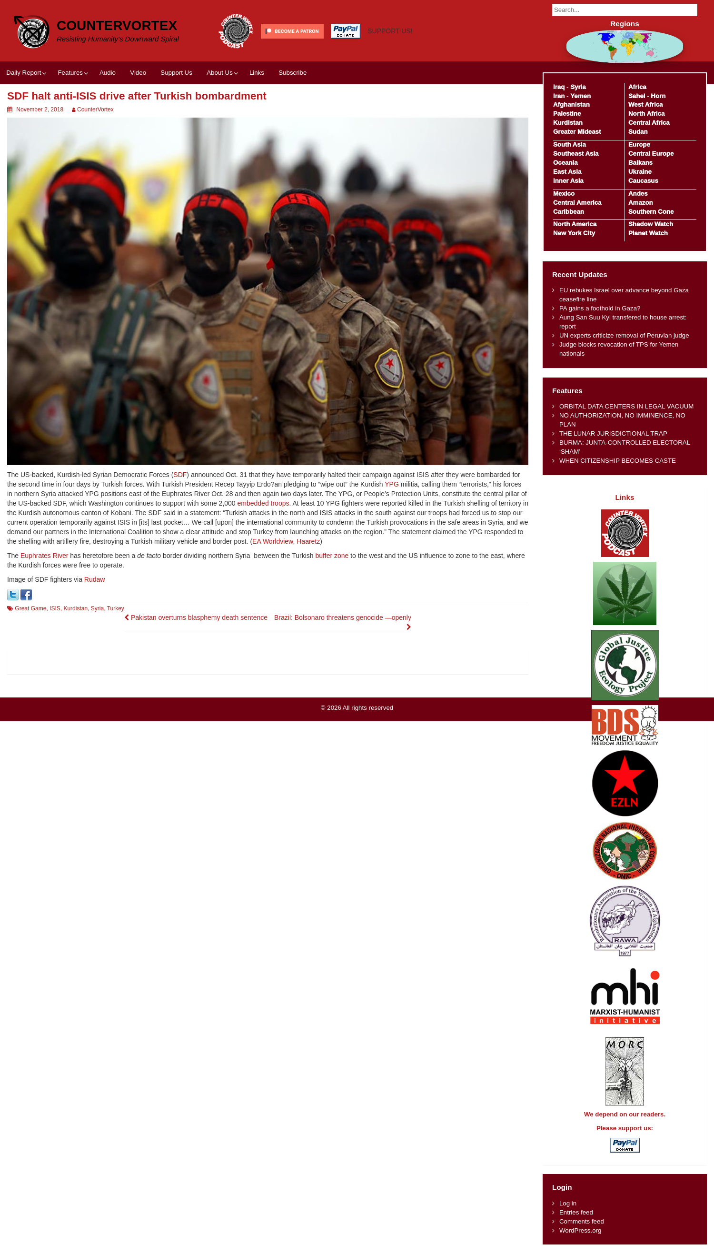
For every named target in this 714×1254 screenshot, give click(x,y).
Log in (567, 1203)
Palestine (567, 113)
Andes (638, 193)
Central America (577, 202)
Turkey (115, 608)
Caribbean (568, 211)
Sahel (636, 96)
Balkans (640, 162)
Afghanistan (571, 104)
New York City (574, 233)
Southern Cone (651, 211)
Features (70, 72)
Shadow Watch (650, 224)
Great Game (30, 608)
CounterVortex (117, 25)
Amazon (640, 202)
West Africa (645, 104)
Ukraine (640, 171)
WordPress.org (580, 1230)
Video (138, 72)
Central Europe (651, 153)
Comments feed (581, 1221)
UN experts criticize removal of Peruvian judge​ (624, 335)
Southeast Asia (576, 153)
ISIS (55, 608)
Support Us (176, 72)
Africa (637, 86)
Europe (639, 144)
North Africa (646, 113)
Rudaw (94, 579)
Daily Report (23, 72)
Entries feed (576, 1212)
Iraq (559, 86)
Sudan (638, 131)
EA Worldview (272, 541)
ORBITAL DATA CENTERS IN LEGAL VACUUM (626, 406)
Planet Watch (648, 233)
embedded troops (263, 503)
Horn (658, 96)
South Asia (569, 144)
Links (256, 72)
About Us (220, 72)
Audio (107, 72)
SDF (180, 474)
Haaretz (308, 541)
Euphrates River (44, 555)
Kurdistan (75, 608)
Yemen (580, 96)
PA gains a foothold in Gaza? (600, 308)
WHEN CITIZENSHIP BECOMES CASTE (617, 460)
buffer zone (332, 555)
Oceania (565, 162)
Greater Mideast (577, 131)
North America (574, 224)
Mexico (564, 193)
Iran (559, 96)
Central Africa (649, 122)
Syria (97, 608)
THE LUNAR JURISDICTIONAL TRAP (613, 433)
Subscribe (292, 72)
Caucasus (643, 180)
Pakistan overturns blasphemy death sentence (196, 617)
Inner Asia (568, 180)
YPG (392, 484)
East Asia (567, 171)
